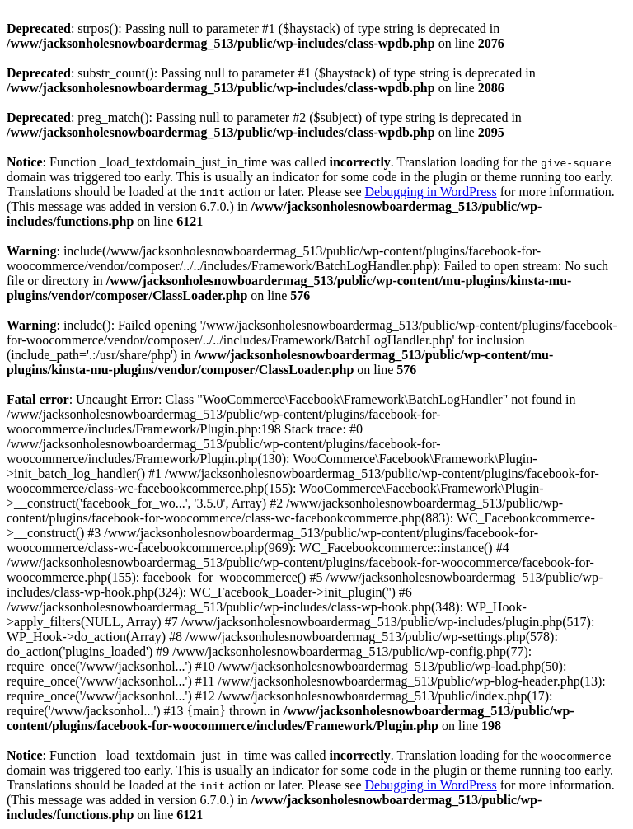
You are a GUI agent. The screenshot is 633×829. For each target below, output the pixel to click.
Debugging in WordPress (431, 192)
